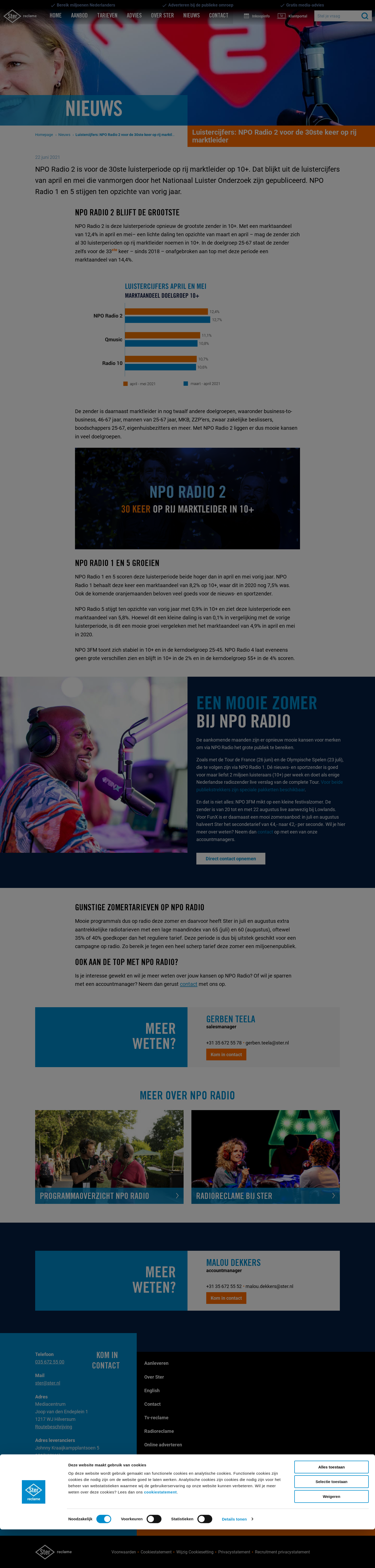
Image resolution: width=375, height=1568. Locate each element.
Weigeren (331, 1535)
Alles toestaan (331, 1505)
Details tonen (234, 1557)
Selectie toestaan (332, 1520)
